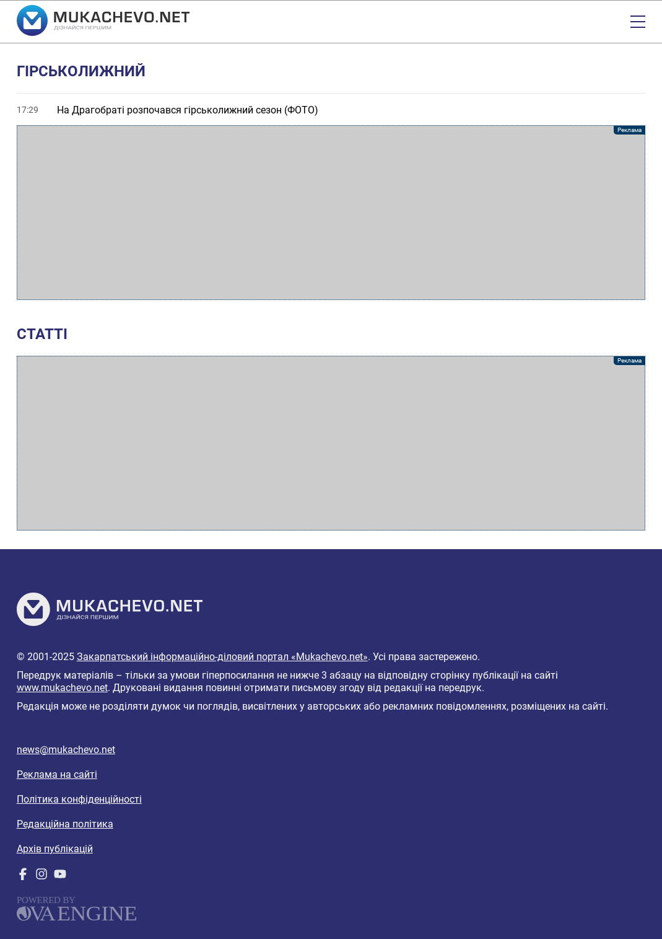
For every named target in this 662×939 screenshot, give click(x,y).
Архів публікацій (55, 849)
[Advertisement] (331, 212)
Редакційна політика (65, 824)
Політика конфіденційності (79, 799)
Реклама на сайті (57, 774)
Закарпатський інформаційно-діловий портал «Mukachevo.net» (222, 657)
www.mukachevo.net (62, 688)
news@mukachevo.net (66, 750)
